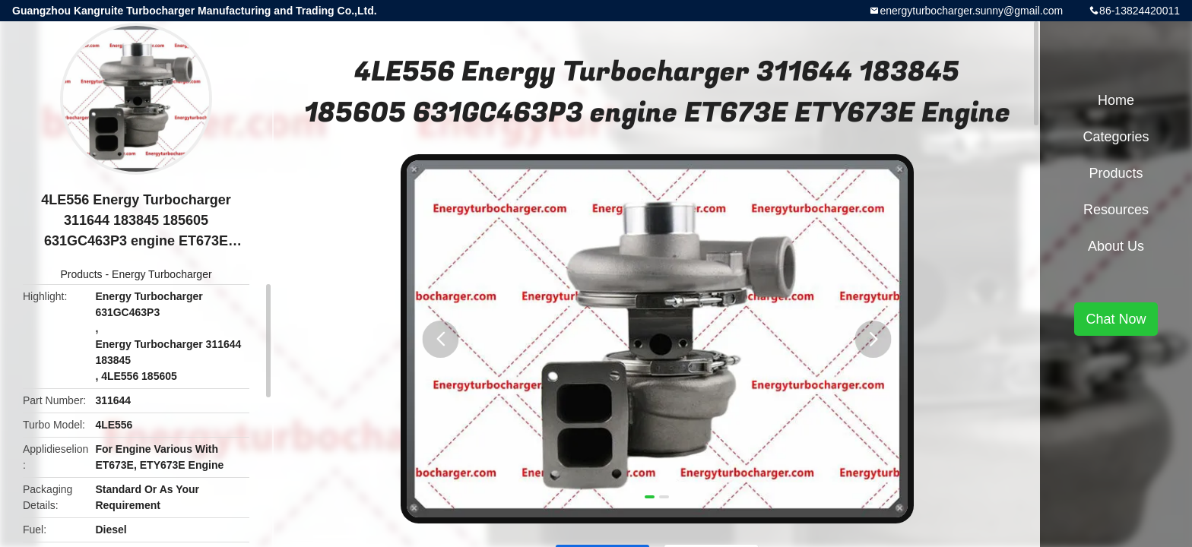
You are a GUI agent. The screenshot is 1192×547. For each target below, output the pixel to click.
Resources (1116, 209)
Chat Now (1116, 319)
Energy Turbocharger (162, 274)
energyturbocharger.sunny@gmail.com (971, 11)
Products (81, 274)
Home (1116, 100)
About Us (1116, 246)
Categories (1116, 136)
